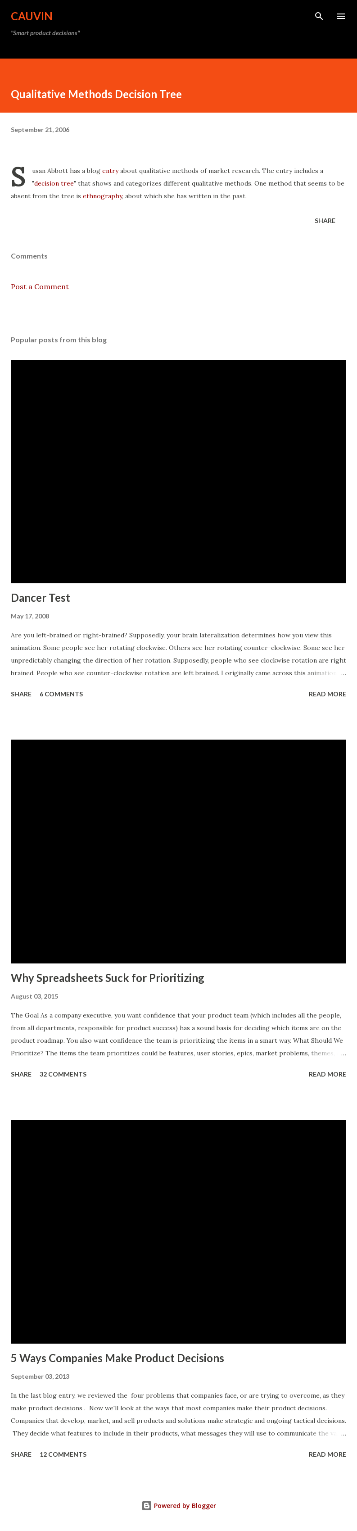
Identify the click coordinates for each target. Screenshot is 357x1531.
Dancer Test (40, 597)
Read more (327, 694)
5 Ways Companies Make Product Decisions (117, 1357)
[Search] (319, 16)
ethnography (102, 196)
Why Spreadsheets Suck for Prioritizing (107, 977)
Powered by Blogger (178, 1505)
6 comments (61, 694)
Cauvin (32, 16)
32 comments (63, 1074)
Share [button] (325, 220)
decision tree (54, 183)
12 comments (63, 1454)
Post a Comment (40, 286)
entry (110, 171)
